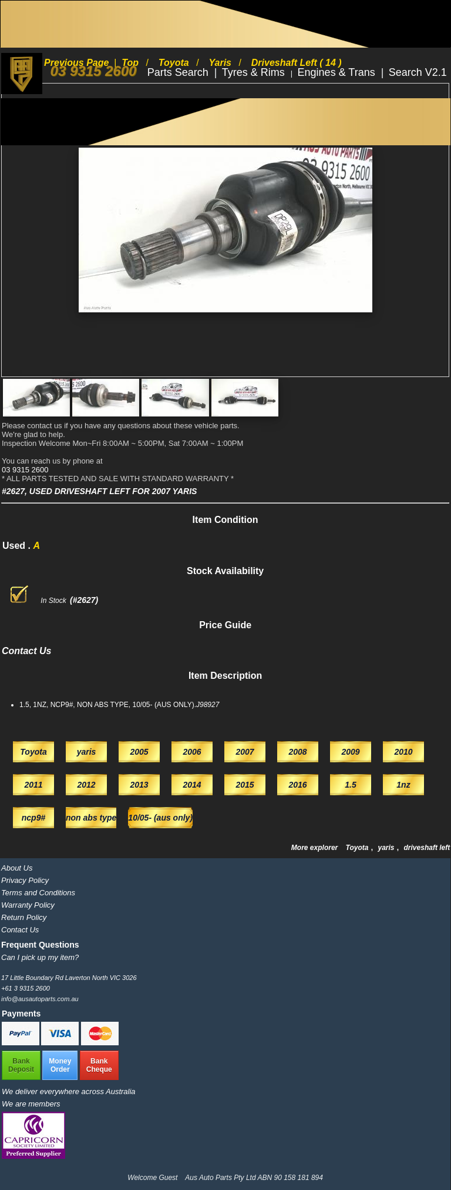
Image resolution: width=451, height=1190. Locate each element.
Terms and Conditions (38, 892)
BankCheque (99, 1065)
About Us (16, 868)
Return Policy (23, 917)
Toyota (358, 848)
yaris (387, 848)
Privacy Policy (25, 880)
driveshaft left (427, 848)
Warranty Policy (28, 905)
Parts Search (179, 72)
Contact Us (20, 929)
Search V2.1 (418, 72)
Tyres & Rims (255, 72)
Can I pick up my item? (40, 957)
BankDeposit (21, 1065)
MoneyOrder (60, 1065)
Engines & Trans (338, 72)
